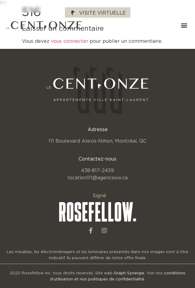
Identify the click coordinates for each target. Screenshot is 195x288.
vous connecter (69, 41)
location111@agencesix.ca (98, 177)
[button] (184, 25)
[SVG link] (44, 25)
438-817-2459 (97, 170)
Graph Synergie (129, 273)
